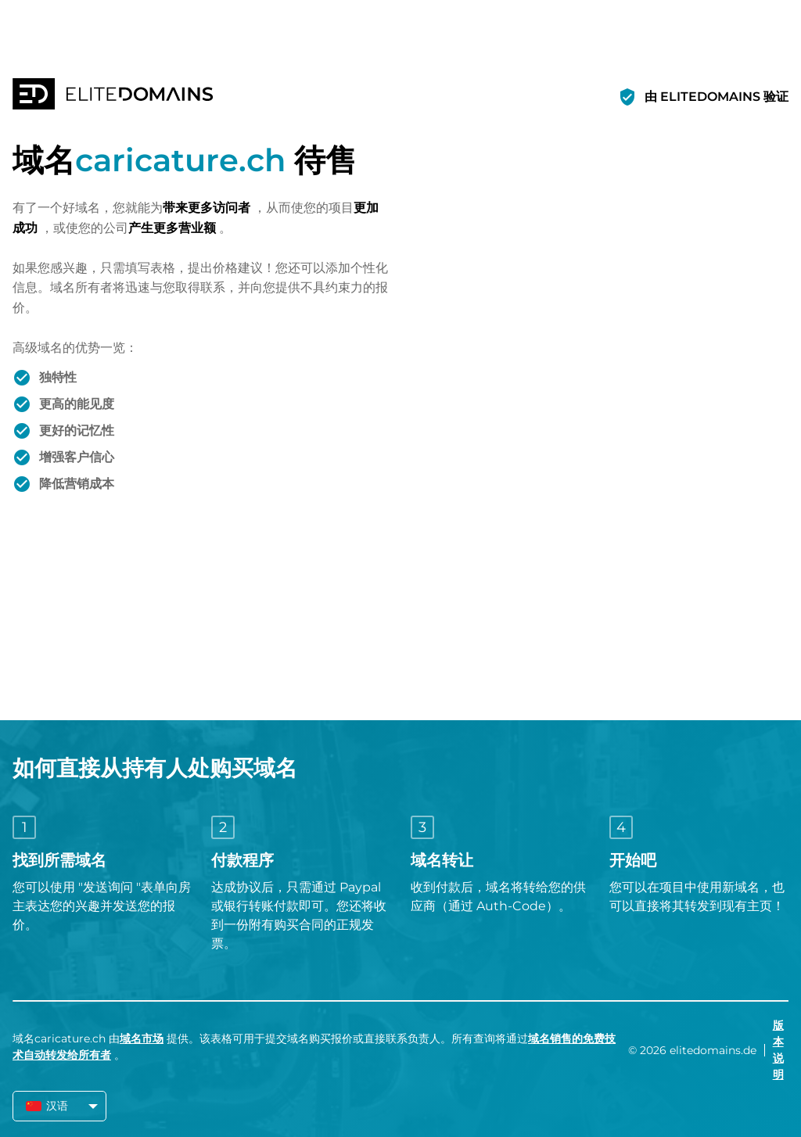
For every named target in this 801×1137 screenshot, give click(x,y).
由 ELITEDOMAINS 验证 (716, 96)
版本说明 (778, 1049)
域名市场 (141, 1038)
